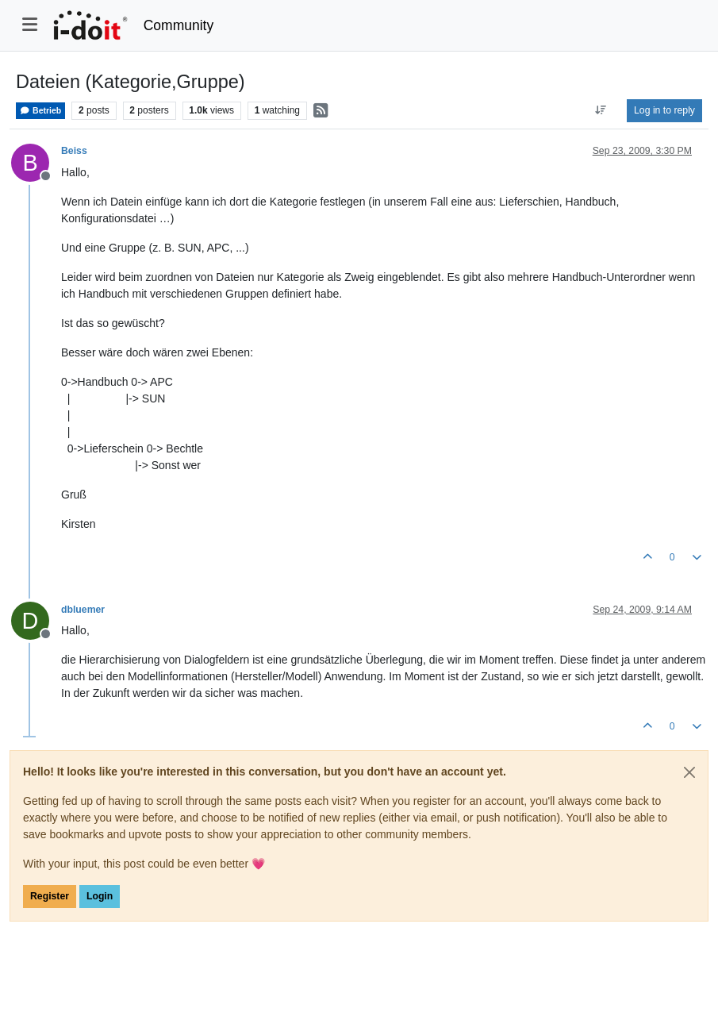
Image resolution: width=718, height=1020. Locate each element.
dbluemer (83, 609)
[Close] (689, 772)
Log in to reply (664, 110)
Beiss (74, 150)
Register (49, 896)
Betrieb (40, 111)
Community (179, 25)
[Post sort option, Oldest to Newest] (601, 110)
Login (99, 896)
